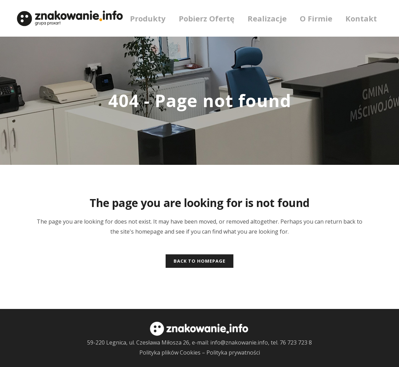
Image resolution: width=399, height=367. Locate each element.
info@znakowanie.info (239, 342)
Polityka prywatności (233, 352)
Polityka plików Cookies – (172, 352)
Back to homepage (199, 261)
